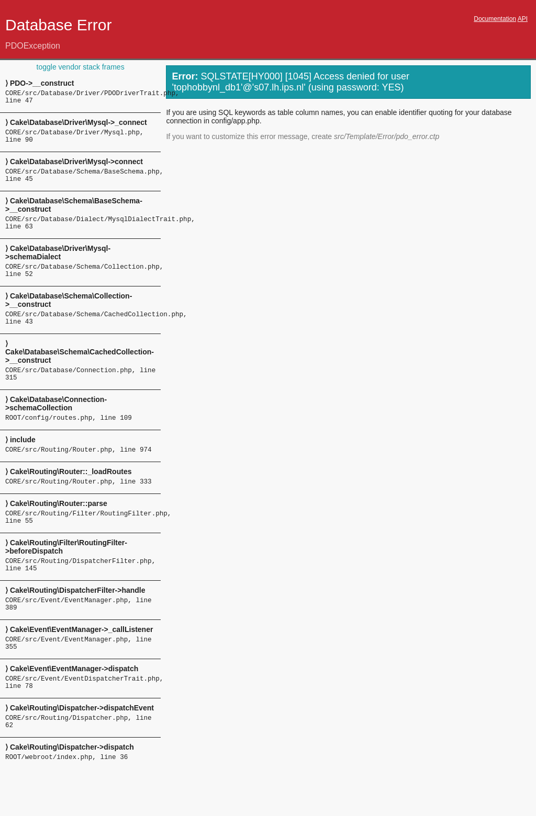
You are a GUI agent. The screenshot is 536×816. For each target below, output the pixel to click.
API (523, 18)
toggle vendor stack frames (81, 67)
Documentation (495, 18)
